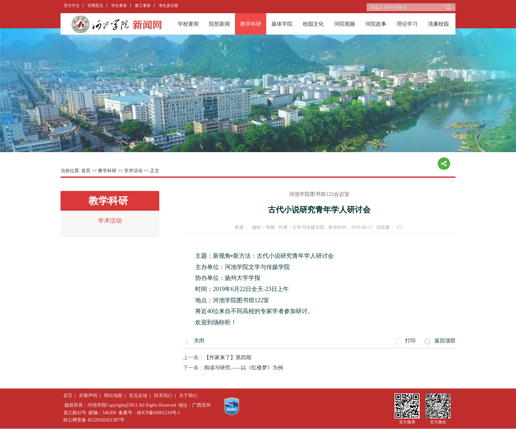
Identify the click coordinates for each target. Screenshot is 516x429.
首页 (85, 170)
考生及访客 (168, 5)
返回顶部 (444, 340)
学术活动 (133, 170)
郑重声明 (88, 395)
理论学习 (407, 24)
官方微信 (438, 422)
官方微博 (407, 422)
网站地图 (113, 395)
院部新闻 (219, 24)
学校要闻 (188, 24)
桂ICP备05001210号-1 (158, 412)
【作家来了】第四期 (227, 357)
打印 (410, 340)
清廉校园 (438, 24)
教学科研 (250, 24)
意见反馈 (138, 395)
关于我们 (188, 395)
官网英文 (95, 5)
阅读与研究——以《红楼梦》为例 (243, 367)
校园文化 (313, 24)
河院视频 (344, 24)
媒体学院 (282, 24)
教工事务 (143, 5)
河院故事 (375, 24)
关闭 (199, 340)
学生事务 (119, 5)
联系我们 (163, 395)
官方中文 (72, 5)
